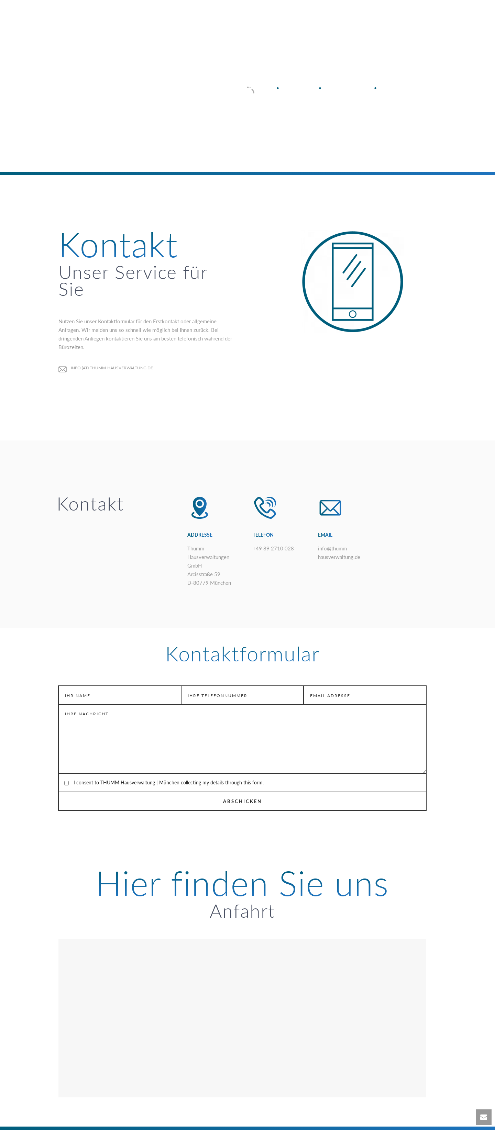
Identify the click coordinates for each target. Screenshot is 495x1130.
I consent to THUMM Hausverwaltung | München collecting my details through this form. (169, 782)
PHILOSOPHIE (277, 17)
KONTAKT (424, 17)
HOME (188, 17)
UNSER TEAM (379, 17)
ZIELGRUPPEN (329, 17)
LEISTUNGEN (227, 17)
